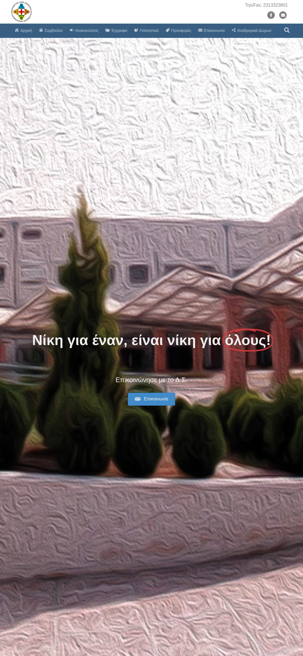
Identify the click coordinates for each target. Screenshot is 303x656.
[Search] (287, 30)
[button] (151, 399)
